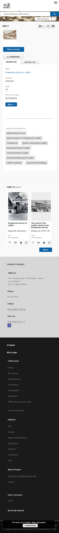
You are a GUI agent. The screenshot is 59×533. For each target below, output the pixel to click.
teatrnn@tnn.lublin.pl (17, 309)
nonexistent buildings (36, 163)
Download (12, 56)
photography (11, 98)
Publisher (12, 449)
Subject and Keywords (17, 437)
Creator (11, 432)
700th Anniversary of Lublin (19, 402)
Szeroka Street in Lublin (17, 153)
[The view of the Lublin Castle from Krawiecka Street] (41, 206)
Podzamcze (12, 143)
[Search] (54, 14)
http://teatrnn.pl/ (16, 321)
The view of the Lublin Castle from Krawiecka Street (40, 225)
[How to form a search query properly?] (54, 19)
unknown (9, 81)
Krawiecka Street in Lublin (18, 148)
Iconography (13, 390)
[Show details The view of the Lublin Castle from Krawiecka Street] (49, 243)
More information (39, 522)
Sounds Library (14, 379)
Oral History (13, 384)
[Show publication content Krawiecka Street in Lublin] (20, 243)
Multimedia (12, 396)
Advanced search (43, 19)
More (45, 249)
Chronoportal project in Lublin (20, 158)
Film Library (13, 373)
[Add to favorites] (48, 26)
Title (10, 426)
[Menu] (55, 2)
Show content (13, 49)
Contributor (13, 455)
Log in (10, 500)
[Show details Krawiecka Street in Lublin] (26, 243)
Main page (12, 352)
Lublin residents (14, 163)
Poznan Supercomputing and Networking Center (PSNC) (30, 528)
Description (13, 443)
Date (10, 460)
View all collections (16, 410)
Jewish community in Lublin (35, 143)
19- (6, 89)
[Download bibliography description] (15, 243)
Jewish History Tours (16, 133)
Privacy (11, 482)
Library (11, 367)
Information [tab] (30, 62)
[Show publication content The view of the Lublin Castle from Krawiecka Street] (44, 243)
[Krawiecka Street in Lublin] (9, 34)
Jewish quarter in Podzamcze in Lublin (24, 138)
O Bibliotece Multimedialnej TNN (22, 476)
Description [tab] (11, 62)
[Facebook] (9, 325)
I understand (30, 525)
